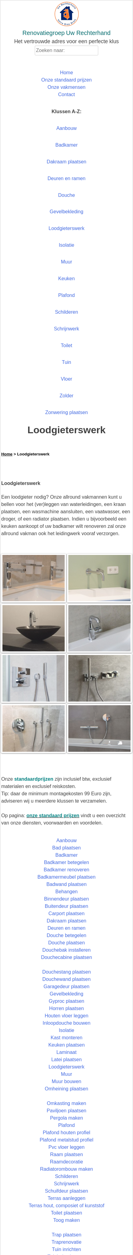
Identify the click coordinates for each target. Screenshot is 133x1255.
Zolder (66, 395)
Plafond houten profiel (66, 1132)
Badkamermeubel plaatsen (66, 877)
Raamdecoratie (66, 1161)
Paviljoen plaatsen (66, 1110)
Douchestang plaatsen (66, 971)
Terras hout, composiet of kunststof (66, 1205)
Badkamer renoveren (66, 869)
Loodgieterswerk (66, 228)
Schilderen (66, 312)
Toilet (66, 345)
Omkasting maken (66, 1103)
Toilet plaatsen (66, 1212)
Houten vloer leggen (66, 1015)
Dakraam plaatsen (66, 161)
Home (66, 72)
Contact (66, 94)
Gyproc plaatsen (66, 1001)
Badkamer (67, 145)
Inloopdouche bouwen (67, 1023)
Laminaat (66, 1052)
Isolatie (66, 245)
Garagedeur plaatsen (66, 986)
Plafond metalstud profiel (66, 1139)
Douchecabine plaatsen (66, 957)
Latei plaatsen (66, 1059)
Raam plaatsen (66, 1154)
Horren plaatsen (66, 1008)
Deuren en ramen (67, 178)
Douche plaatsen (66, 942)
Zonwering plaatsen (66, 412)
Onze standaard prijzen (66, 79)
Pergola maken (66, 1118)
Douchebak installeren (66, 950)
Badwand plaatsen (66, 884)
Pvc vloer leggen (66, 1147)
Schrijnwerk (66, 328)
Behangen (67, 891)
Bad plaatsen (66, 847)
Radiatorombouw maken (66, 1169)
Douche (66, 195)
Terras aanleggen (66, 1198)
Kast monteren (66, 1037)
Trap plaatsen (66, 1234)
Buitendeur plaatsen (66, 906)
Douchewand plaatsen (66, 979)
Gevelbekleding (66, 211)
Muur (66, 261)
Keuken (66, 278)
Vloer (66, 379)
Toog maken (66, 1220)
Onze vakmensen (67, 87)
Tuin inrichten (66, 1249)
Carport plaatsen (66, 913)
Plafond (66, 295)
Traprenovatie (66, 1242)
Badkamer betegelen (66, 862)
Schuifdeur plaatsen (66, 1191)
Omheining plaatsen (66, 1088)
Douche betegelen (66, 935)
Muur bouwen (66, 1081)
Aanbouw (66, 128)
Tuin (66, 362)
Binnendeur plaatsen (66, 898)
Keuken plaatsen (66, 1045)
